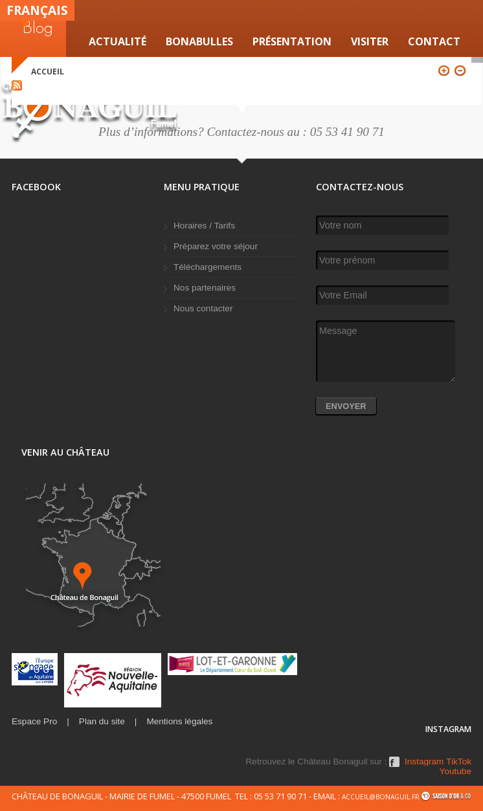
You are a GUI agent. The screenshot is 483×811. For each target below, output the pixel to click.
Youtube (455, 771)
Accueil (47, 71)
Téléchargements (208, 267)
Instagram (424, 762)
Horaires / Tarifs (204, 225)
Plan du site (102, 721)
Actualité (117, 41)
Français (37, 10)
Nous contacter (203, 308)
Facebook (394, 766)
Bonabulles (199, 41)
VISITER (369, 41)
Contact (434, 41)
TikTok (458, 762)
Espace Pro (34, 721)
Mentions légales (179, 721)
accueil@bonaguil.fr (381, 796)
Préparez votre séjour (216, 246)
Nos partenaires (205, 288)
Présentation (292, 41)
